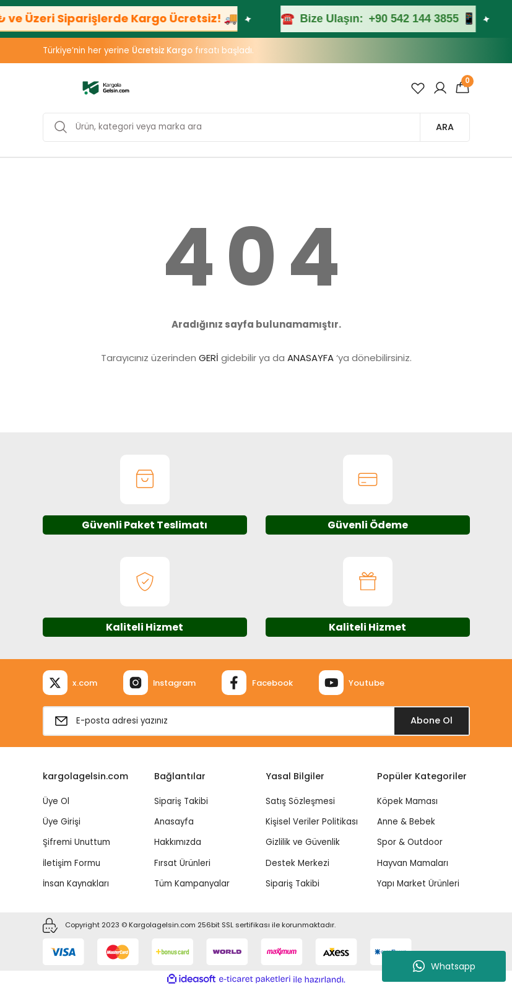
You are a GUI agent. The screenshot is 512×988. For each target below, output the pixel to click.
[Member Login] (440, 88)
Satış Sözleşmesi (300, 801)
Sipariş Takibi (181, 801)
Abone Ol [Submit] (431, 720)
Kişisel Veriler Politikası (312, 822)
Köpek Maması (407, 801)
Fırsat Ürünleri (182, 863)
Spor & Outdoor (410, 842)
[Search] (256, 127)
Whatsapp (444, 966)
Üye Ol (56, 801)
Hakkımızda (177, 842)
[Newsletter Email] (256, 721)
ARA (445, 127)
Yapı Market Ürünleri (418, 884)
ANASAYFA (310, 357)
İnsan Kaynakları (76, 884)
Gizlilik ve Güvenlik (303, 842)
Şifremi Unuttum (76, 842)
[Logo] (106, 87)
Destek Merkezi (297, 863)
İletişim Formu (71, 863)
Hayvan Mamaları (412, 863)
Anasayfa (174, 822)
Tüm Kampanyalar (192, 884)
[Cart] (462, 88)
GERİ (209, 357)
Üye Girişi (61, 822)
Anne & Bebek (406, 822)
